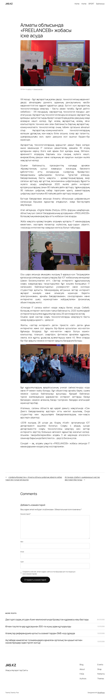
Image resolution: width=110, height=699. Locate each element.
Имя (21, 542)
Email (22, 552)
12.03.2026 (101, 626)
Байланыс (100, 3)
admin (30, 89)
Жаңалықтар (37, 89)
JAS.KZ (9, 3)
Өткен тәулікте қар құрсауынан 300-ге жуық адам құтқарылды (38, 626)
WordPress (101, 693)
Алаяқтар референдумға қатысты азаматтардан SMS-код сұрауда (40, 633)
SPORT (91, 3)
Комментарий (25, 514)
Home (77, 3)
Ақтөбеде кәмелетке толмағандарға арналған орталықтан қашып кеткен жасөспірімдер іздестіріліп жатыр (43, 641)
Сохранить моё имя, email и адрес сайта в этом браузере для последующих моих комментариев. (49, 573)
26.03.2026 (101, 620)
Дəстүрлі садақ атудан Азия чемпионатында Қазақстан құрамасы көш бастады (47, 619)
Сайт (22, 562)
